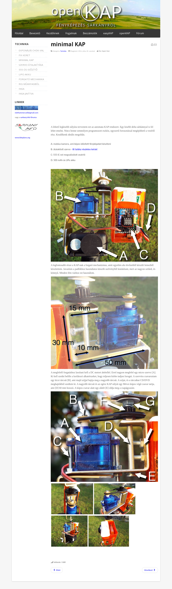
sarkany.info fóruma (28, 117)
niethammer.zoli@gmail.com (26, 112)
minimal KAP (68, 44)
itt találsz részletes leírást (84, 149)
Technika (63, 51)
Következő (150, 570)
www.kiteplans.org (22, 137)
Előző (56, 570)
